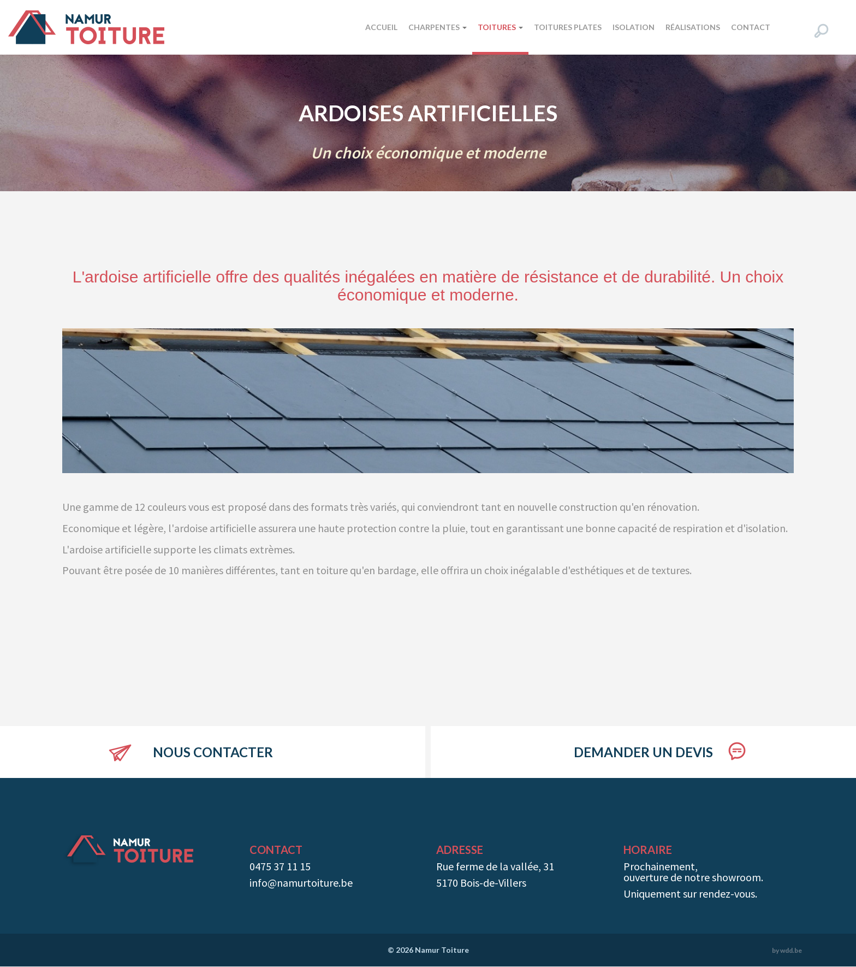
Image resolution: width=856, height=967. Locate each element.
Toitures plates (568, 27)
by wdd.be (787, 950)
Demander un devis (643, 752)
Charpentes (437, 27)
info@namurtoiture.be (301, 882)
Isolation (634, 27)
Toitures (500, 27)
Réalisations (692, 27)
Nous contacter (213, 752)
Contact (750, 27)
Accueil (381, 27)
